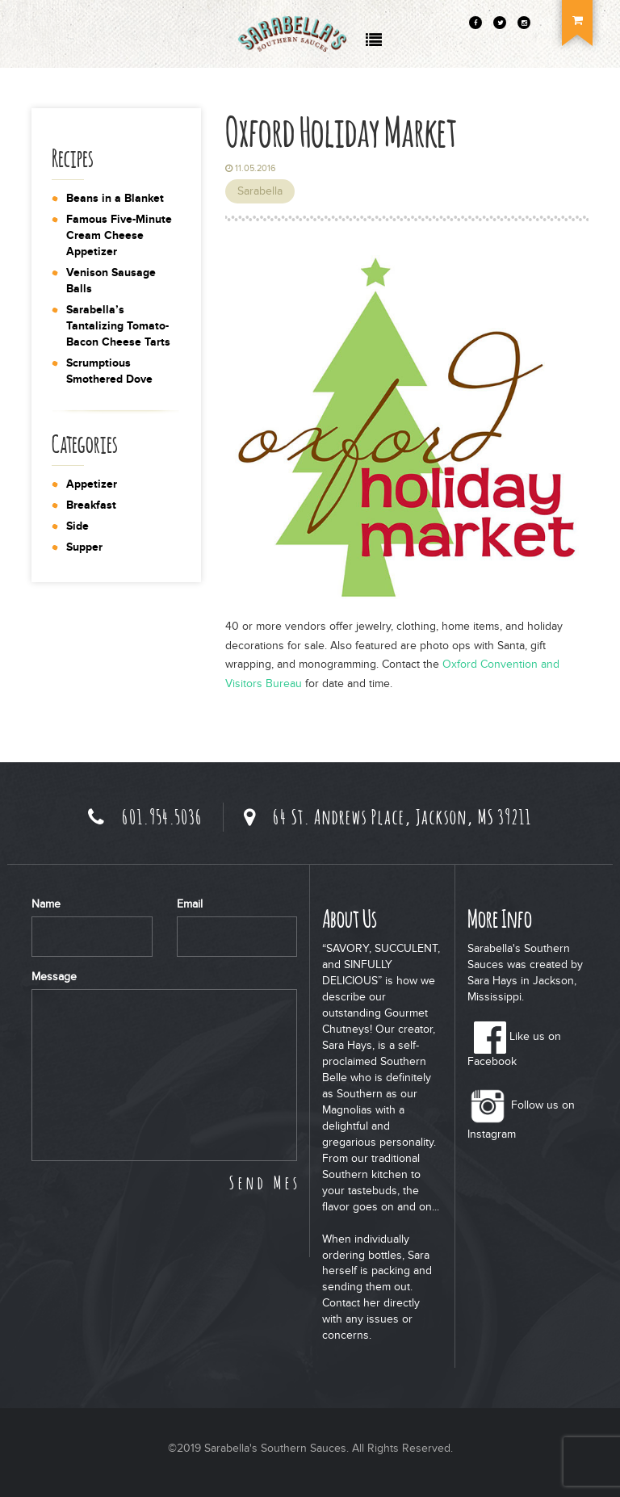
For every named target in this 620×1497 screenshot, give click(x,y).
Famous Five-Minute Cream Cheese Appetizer (119, 235)
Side (77, 526)
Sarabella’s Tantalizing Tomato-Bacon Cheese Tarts (118, 326)
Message (54, 976)
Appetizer (91, 484)
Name (46, 904)
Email (190, 904)
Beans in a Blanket (115, 198)
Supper (84, 547)
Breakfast (91, 505)
